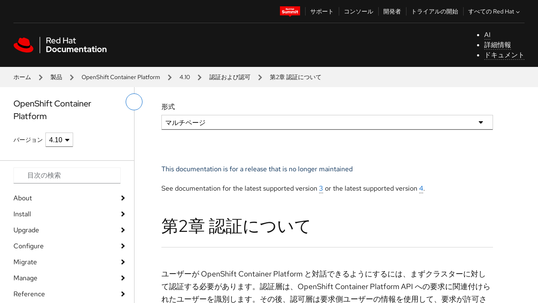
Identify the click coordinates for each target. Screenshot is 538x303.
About (22, 198)
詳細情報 (497, 44)
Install (22, 214)
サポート (322, 11)
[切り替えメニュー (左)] (134, 101)
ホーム (22, 77)
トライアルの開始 (434, 11)
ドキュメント (504, 54)
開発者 (392, 11)
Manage (25, 278)
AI (487, 34)
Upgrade (26, 230)
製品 (56, 77)
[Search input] (67, 175)
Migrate (25, 262)
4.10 (184, 77)
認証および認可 (230, 77)
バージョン (28, 140)
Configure (28, 246)
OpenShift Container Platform (121, 77)
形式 (168, 106)
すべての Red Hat (495, 11)
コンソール (358, 11)
